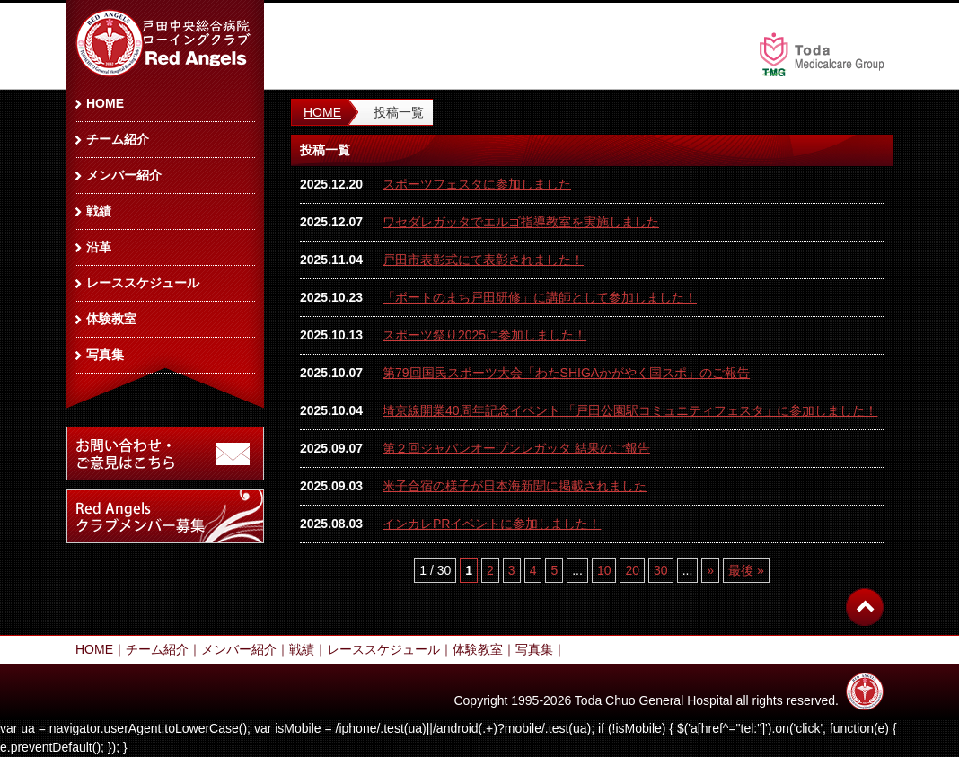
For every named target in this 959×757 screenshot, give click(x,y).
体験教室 (111, 319)
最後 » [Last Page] (746, 570)
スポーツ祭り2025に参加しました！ (484, 335)
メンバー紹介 (124, 175)
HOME (322, 112)
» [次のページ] (710, 570)
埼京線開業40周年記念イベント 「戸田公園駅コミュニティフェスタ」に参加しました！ (630, 410)
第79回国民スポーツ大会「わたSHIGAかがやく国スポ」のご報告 (566, 372)
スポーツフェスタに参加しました (477, 184)
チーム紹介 (117, 139)
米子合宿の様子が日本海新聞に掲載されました (515, 486)
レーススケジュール (142, 283)
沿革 (98, 247)
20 (632, 570)
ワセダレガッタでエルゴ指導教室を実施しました (521, 222)
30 (661, 570)
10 (604, 570)
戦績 (98, 211)
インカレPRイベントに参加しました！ (492, 523)
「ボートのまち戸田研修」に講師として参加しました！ (540, 297)
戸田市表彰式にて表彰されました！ (483, 259)
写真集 (105, 355)
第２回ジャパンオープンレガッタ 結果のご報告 (516, 448)
